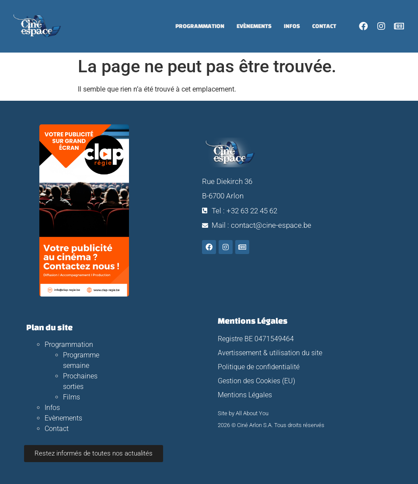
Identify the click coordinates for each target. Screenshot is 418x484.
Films (71, 397)
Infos (292, 26)
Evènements (254, 26)
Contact (324, 26)
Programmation (199, 26)
